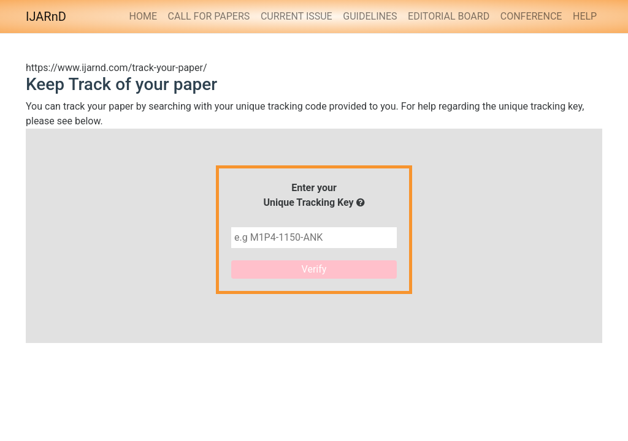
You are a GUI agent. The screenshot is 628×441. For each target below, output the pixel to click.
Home (142, 16)
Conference (531, 16)
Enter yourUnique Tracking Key (313, 195)
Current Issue (296, 16)
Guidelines (370, 16)
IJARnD (46, 16)
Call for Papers (209, 16)
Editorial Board (448, 16)
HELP (585, 16)
